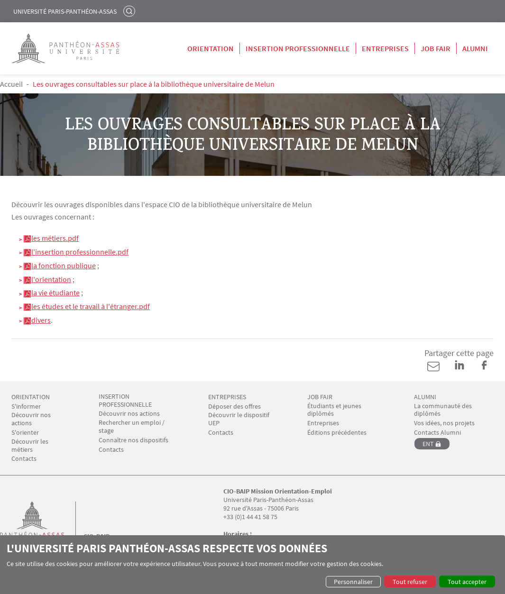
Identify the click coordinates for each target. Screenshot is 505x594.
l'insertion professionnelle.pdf (80, 251)
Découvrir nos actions (31, 419)
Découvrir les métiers (29, 446)
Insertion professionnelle (298, 48)
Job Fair (435, 48)
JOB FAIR (319, 397)
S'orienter (25, 433)
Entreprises (385, 48)
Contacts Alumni (437, 433)
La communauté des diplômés (443, 410)
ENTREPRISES (227, 397)
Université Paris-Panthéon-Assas (65, 11)
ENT (428, 443)
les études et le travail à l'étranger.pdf (90, 306)
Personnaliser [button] (353, 581)
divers (41, 320)
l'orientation (51, 279)
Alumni (475, 48)
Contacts (24, 459)
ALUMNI (425, 397)
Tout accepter (467, 581)
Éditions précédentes (337, 433)
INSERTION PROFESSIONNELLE (125, 401)
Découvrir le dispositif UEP (238, 419)
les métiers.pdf (55, 238)
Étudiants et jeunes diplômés (334, 410)
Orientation (210, 48)
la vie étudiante (55, 292)
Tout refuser (410, 581)
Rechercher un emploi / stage (132, 427)
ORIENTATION (30, 397)
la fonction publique (63, 265)
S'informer (26, 406)
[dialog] (252, 564)
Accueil (11, 84)
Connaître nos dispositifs (133, 440)
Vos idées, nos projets (444, 423)
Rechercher (130, 11)
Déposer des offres (234, 406)
